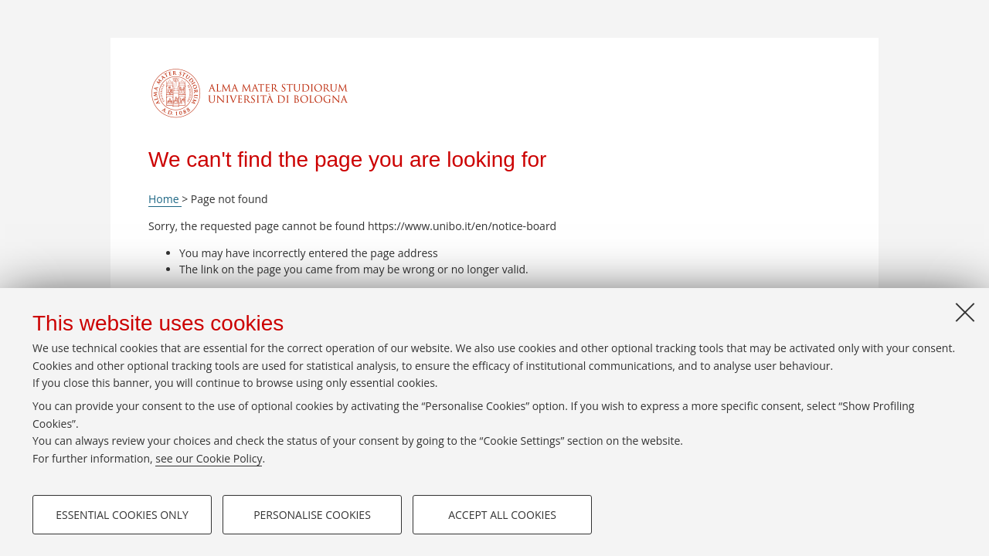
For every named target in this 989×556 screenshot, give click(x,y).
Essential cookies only (122, 514)
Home (165, 199)
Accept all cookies (502, 514)
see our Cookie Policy (208, 458)
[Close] (965, 312)
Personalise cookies (312, 514)
